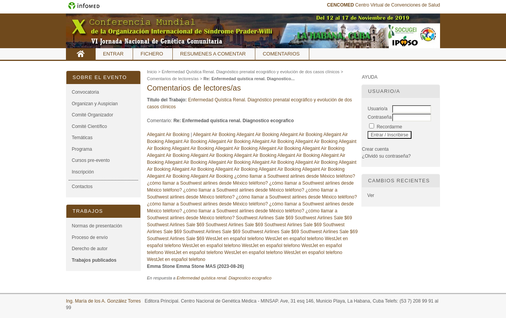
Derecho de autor (90, 248)
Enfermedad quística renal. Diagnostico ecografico (224, 278)
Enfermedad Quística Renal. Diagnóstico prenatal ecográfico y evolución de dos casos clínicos (250, 71)
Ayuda (369, 77)
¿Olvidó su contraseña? (386, 156)
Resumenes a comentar (213, 54)
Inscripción (83, 172)
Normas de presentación (97, 226)
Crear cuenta (375, 149)
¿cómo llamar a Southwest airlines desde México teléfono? (294, 176)
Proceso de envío (90, 237)
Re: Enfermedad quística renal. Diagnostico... (249, 78)
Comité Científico (89, 126)
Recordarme (389, 127)
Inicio (81, 54)
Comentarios (281, 54)
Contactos (82, 186)
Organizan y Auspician (95, 103)
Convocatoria (85, 92)
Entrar (113, 54)
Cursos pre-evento (91, 160)
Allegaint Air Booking (169, 134)
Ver (370, 195)
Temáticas (82, 137)
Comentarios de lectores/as (173, 78)
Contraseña (379, 117)
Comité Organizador (92, 115)
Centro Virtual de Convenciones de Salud (383, 5)
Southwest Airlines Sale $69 (264, 217)
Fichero (151, 54)
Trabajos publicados (94, 260)
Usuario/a (377, 108)
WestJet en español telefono (235, 238)
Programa (82, 149)
